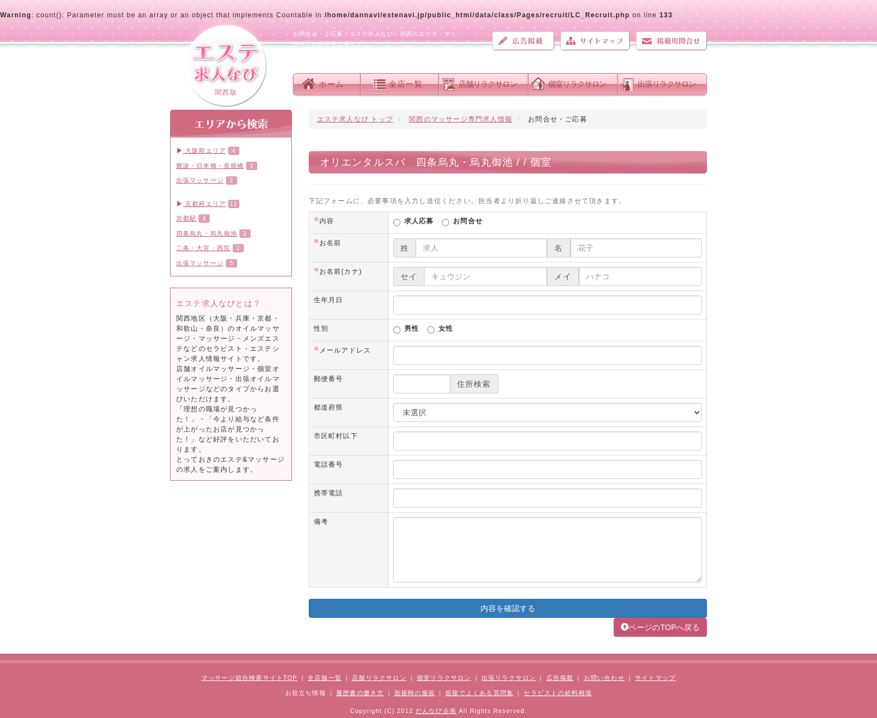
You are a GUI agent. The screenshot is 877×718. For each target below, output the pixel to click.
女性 (445, 329)
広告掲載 (523, 40)
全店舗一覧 (325, 677)
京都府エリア (201, 203)
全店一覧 (406, 83)
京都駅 (186, 218)
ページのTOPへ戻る (660, 627)
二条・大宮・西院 (203, 248)
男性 (411, 329)
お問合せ (468, 221)
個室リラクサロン (577, 83)
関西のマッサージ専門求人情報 (460, 119)
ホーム (332, 83)
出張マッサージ (200, 180)
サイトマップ (595, 40)
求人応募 (419, 221)
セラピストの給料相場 (558, 692)
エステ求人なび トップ (355, 119)
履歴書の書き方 (360, 692)
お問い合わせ (671, 40)
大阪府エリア (201, 150)
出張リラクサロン (667, 83)
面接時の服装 (414, 692)
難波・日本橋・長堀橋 (210, 165)
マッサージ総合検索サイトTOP (249, 677)
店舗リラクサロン (488, 83)
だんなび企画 (436, 710)
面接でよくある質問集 (479, 692)
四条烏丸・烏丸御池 (206, 233)
